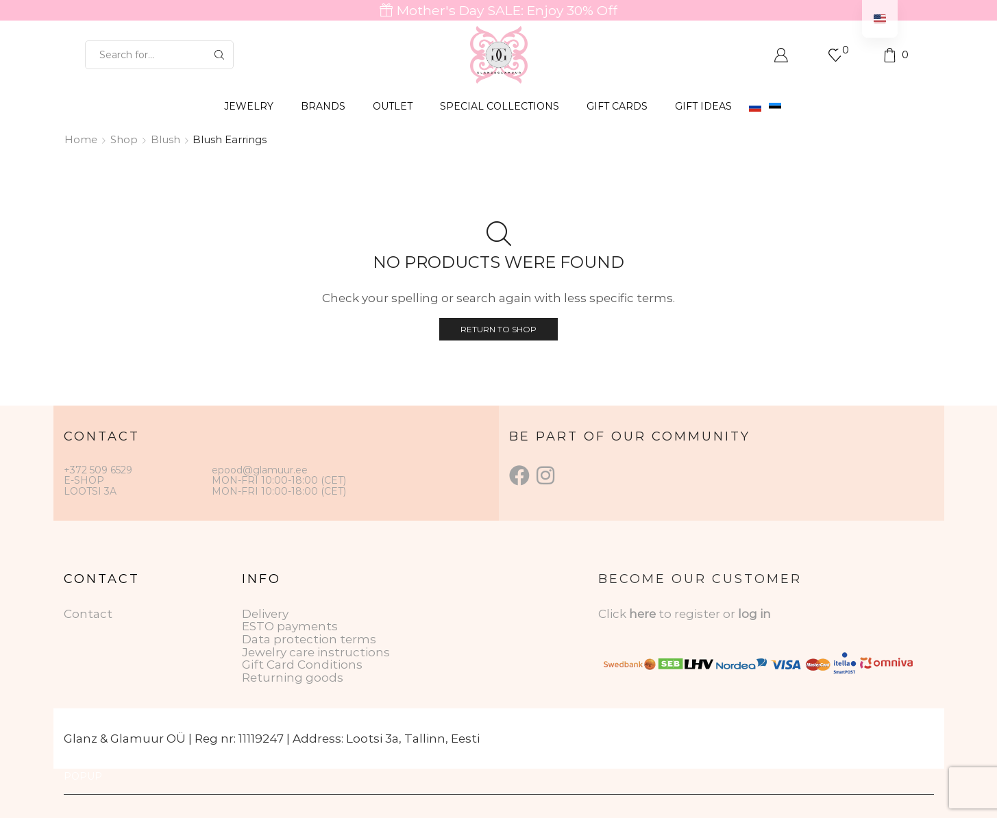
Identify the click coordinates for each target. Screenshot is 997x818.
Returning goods (292, 677)
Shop (124, 139)
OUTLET (393, 106)
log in (754, 614)
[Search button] (219, 55)
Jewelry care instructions (316, 652)
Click (613, 614)
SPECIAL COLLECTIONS (499, 106)
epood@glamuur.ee (260, 470)
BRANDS (323, 106)
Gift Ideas (703, 106)
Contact (88, 614)
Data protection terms (309, 639)
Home (80, 139)
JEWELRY (248, 106)
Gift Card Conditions (302, 664)
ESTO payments (290, 626)
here (642, 614)
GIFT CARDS (617, 106)
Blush (165, 139)
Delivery (265, 614)
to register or (698, 614)
